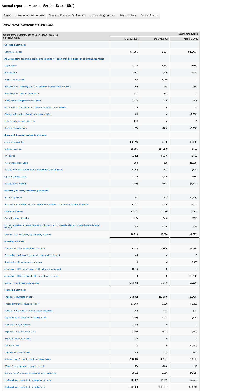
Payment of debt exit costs (17, 324)
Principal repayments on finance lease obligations (28, 311)
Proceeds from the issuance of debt (21, 304)
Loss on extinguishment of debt (19, 121)
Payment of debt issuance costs (20, 331)
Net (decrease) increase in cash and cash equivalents (30, 373)
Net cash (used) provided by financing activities (27, 359)
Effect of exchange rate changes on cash (24, 366)
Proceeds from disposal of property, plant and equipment (32, 255)
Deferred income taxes (15, 128)
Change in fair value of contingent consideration (27, 114)
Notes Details (149, 15)
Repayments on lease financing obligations (25, 317)
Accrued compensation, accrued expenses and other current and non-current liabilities (46, 204)
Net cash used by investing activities (22, 283)
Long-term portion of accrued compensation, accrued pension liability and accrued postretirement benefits (51, 226)
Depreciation (10, 66)
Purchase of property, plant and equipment (25, 248)
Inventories (9, 156)
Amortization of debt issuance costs (21, 93)
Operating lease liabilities (16, 218)
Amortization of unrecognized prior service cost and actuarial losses (37, 86)
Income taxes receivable (16, 163)
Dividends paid (11, 345)
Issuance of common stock (17, 338)
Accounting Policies (102, 15)
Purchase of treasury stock (17, 352)
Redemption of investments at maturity (23, 262)
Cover (8, 15)
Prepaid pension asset (15, 183)
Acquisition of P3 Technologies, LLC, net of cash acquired (32, 269)
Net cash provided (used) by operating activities (27, 234)
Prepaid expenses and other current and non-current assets (33, 170)
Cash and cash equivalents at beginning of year (27, 380)
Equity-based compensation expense (22, 100)
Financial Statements (30, 15)
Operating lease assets (15, 176)
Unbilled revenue (12, 149)
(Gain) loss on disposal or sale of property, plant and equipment (35, 107)
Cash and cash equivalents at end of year (24, 387)
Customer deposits (13, 211)
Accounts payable (13, 197)
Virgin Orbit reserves (14, 79)
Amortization (10, 72)
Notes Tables (128, 15)
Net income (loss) (13, 52)
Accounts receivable (14, 142)
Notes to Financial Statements (67, 15)
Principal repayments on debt (18, 297)
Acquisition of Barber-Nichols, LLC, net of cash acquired (31, 276)
